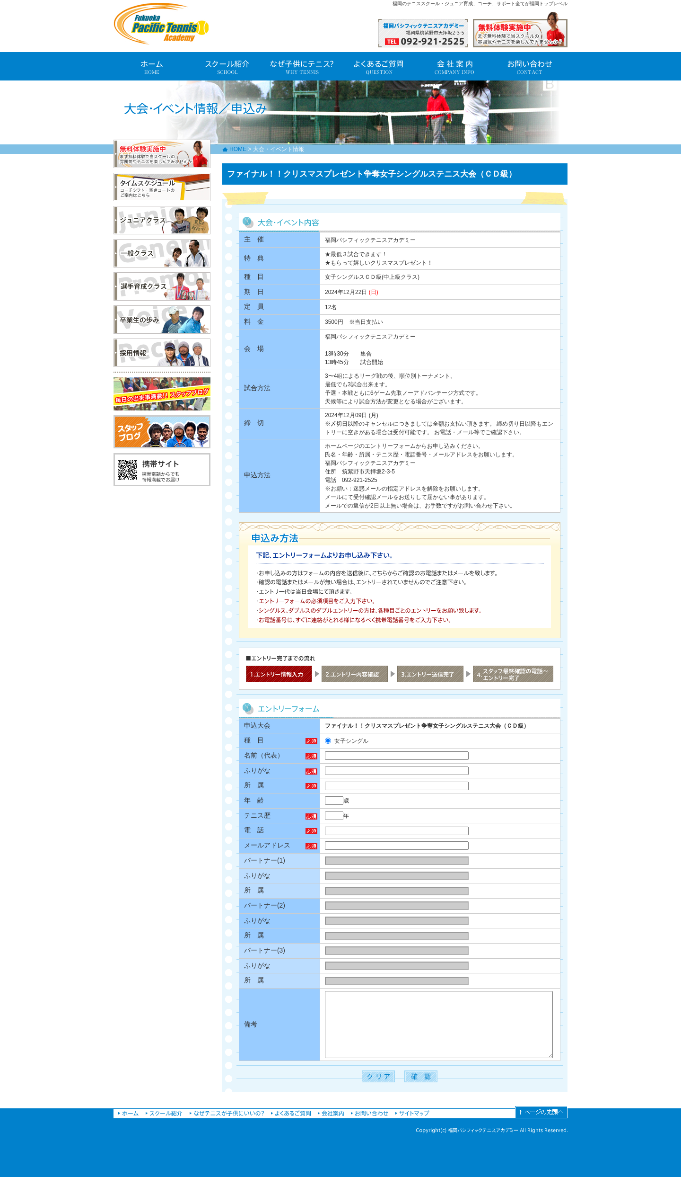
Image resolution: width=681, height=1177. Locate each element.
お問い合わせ (530, 66)
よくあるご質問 (378, 66)
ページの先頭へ (541, 1112)
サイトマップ (412, 1112)
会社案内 (454, 66)
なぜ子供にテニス (302, 66)
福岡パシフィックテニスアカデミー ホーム (151, 66)
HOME (237, 149)
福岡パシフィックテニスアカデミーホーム (128, 1112)
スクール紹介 (227, 66)
